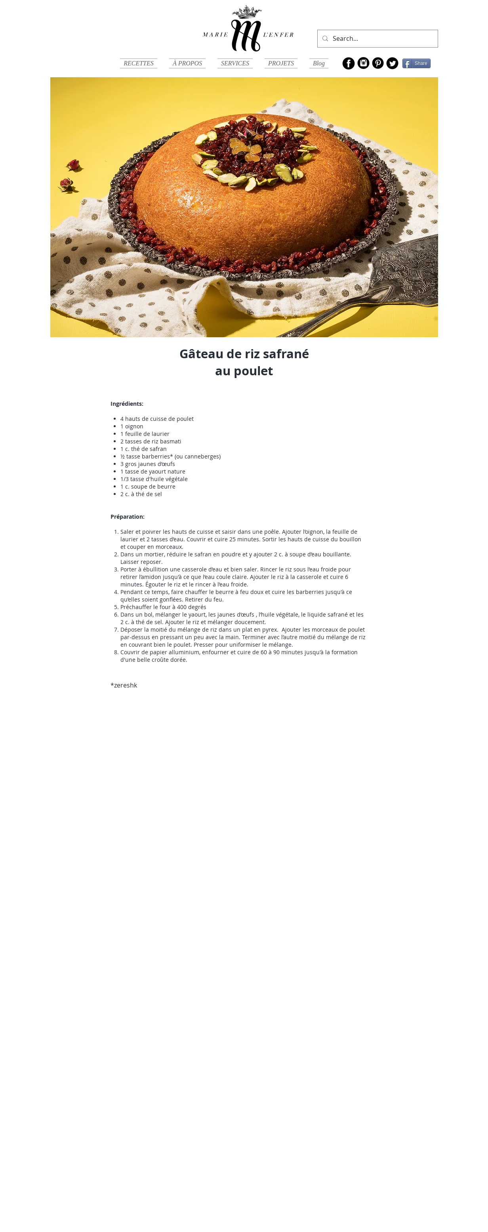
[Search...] (377, 38)
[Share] (416, 63)
